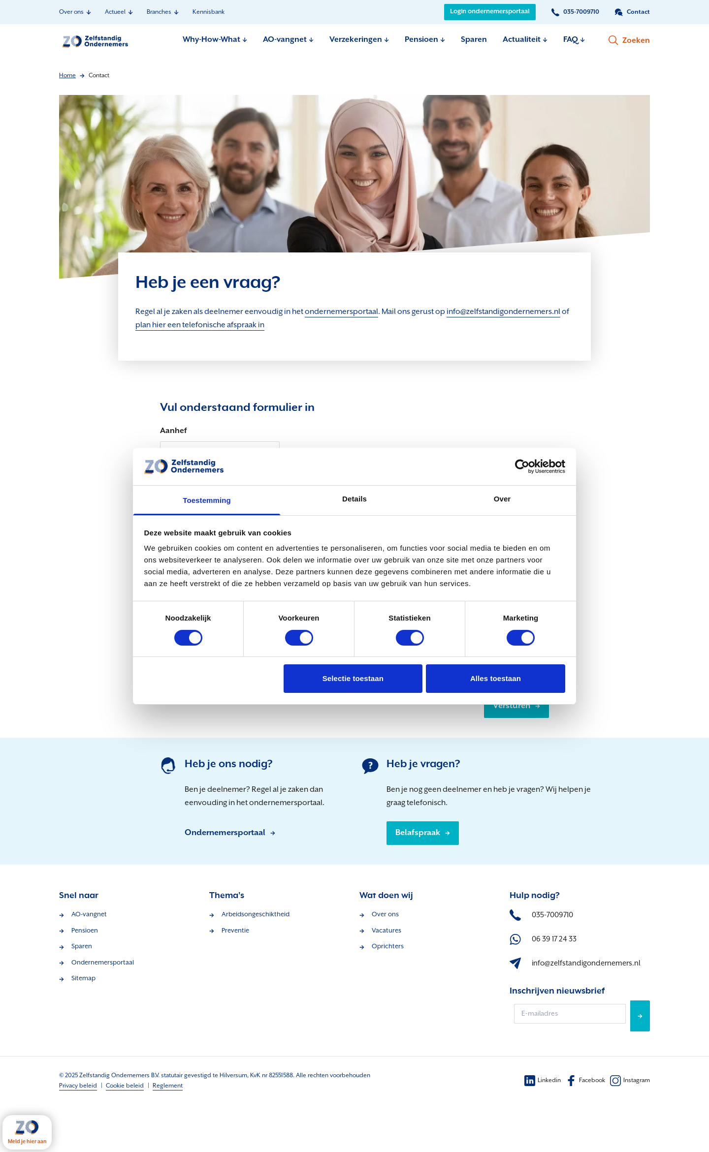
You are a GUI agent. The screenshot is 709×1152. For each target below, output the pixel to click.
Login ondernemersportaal (490, 11)
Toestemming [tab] (207, 500)
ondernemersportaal (341, 311)
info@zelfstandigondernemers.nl (503, 311)
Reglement (168, 1086)
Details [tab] (354, 499)
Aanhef (173, 431)
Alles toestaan (495, 678)
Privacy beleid (78, 1086)
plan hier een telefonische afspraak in (199, 325)
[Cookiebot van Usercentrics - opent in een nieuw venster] (522, 466)
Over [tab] (502, 499)
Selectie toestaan (353, 678)
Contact (99, 75)
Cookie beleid (125, 1086)
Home (67, 75)
